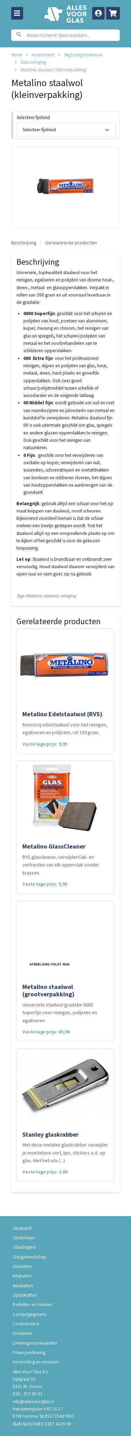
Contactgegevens (29, 1314)
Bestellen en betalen (32, 1305)
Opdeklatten (25, 1295)
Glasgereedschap (29, 1257)
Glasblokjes (24, 1238)
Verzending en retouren (36, 1362)
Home (16, 55)
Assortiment (43, 55)
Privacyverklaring (29, 1352)
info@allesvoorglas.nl (33, 1401)
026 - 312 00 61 (28, 1394)
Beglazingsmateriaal (83, 55)
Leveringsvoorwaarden (35, 1343)
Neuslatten (23, 1286)
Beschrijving (24, 242)
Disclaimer (22, 1333)
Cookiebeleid (26, 1324)
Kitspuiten (22, 1276)
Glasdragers (24, 1247)
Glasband (22, 1228)
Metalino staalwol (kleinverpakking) (54, 70)
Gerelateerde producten (71, 242)
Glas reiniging (33, 62)
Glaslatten (22, 1266)
